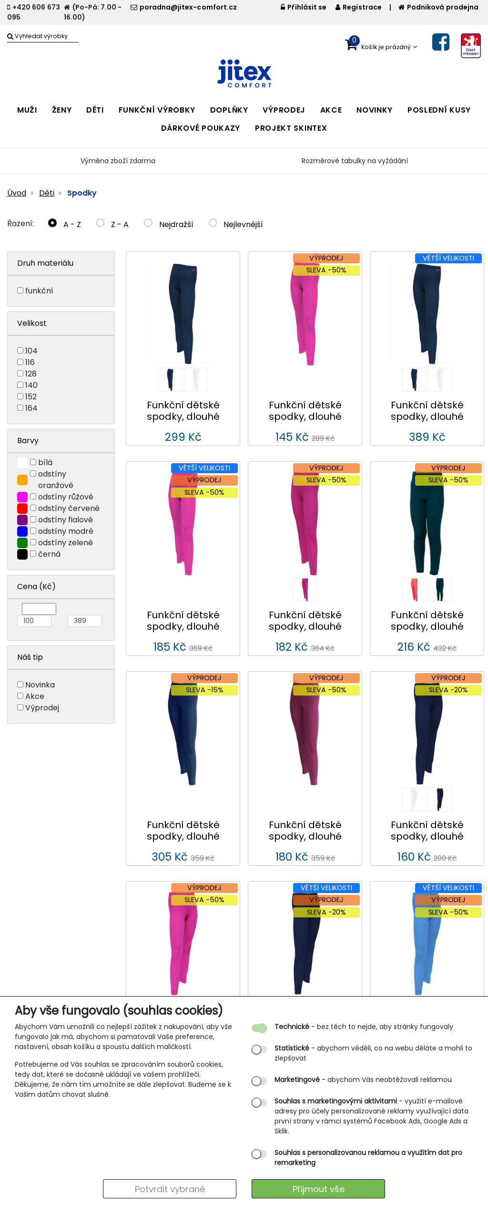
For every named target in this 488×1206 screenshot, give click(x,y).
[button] (381, 45)
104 (31, 350)
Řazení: (20, 223)
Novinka (40, 684)
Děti (46, 192)
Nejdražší (168, 224)
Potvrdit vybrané (170, 1189)
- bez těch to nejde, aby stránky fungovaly (363, 1026)
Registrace (359, 7)
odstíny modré (65, 531)
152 (31, 396)
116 (30, 362)
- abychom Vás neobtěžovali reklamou (363, 1079)
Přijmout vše (319, 1189)
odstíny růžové (65, 496)
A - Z (64, 224)
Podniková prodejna (438, 7)
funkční (39, 290)
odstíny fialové (65, 519)
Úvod (16, 192)
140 (31, 385)
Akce (34, 696)
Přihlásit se (304, 7)
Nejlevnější (236, 224)
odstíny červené (69, 508)
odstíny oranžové (55, 479)
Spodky (82, 192)
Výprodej (42, 707)
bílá (45, 462)
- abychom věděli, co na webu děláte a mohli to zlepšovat (373, 1053)
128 (31, 373)
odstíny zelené (65, 542)
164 (31, 408)
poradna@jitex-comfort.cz (184, 7)
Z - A (112, 224)
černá (49, 554)
